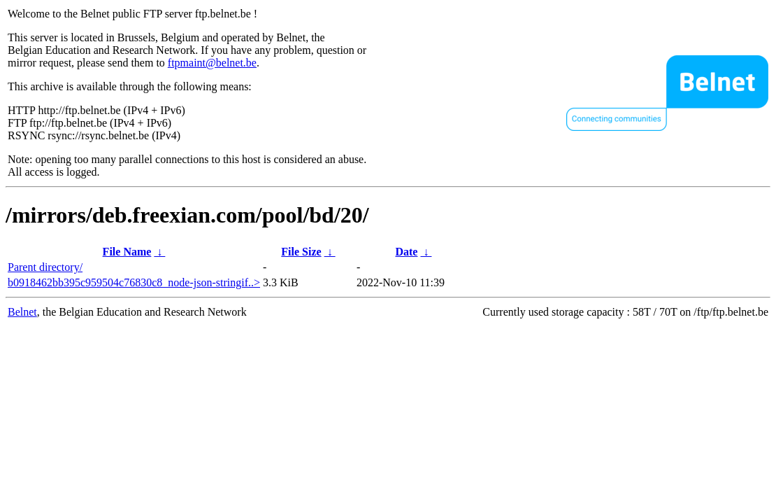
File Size (301, 252)
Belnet (22, 312)
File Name (127, 252)
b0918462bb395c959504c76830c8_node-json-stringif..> (134, 282)
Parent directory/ (45, 267)
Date (406, 252)
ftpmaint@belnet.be (212, 63)
